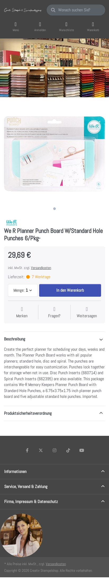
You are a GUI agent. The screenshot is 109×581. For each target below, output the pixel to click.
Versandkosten (41, 267)
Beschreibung (14, 339)
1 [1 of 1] (54, 208)
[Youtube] (82, 450)
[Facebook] (27, 450)
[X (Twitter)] (41, 450)
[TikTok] (68, 450)
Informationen (15, 471)
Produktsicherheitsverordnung (28, 413)
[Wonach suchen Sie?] (76, 10)
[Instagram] (54, 450)
